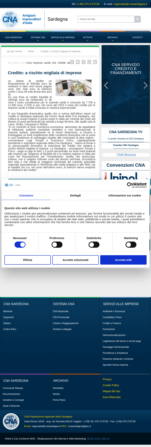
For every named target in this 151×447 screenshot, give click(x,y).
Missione (7, 311)
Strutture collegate (62, 329)
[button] (105, 82)
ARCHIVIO (113, 37)
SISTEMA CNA (38, 37)
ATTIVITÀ (87, 37)
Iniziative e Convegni (13, 400)
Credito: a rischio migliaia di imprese (60, 51)
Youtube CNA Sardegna (126, 145)
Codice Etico (9, 329)
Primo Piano (59, 400)
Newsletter (58, 388)
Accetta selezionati (75, 259)
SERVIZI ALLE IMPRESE (63, 37)
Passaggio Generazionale (116, 347)
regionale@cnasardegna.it (130, 4)
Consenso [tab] (26, 195)
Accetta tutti (123, 259)
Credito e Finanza (112, 323)
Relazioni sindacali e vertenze (118, 359)
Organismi (8, 317)
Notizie (56, 394)
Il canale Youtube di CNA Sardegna (126, 138)
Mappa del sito (111, 391)
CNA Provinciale (61, 317)
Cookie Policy (111, 385)
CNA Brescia (126, 155)
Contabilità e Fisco (112, 317)
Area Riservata (112, 397)
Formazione (109, 329)
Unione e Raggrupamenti (65, 323)
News (31, 51)
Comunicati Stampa (13, 388)
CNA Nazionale (60, 311)
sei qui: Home (14, 51)
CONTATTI (137, 37)
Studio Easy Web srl (98, 438)
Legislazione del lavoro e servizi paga (122, 341)
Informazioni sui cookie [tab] (125, 195)
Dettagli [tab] (75, 195)
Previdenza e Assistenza (115, 353)
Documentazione (11, 394)
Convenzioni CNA (126, 165)
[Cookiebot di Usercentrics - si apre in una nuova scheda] (130, 185)
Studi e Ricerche (11, 406)
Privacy (107, 379)
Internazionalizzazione (114, 335)
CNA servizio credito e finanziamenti (125, 68)
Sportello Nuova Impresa (115, 365)
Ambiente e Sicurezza (114, 311)
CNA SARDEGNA (13, 37)
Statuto (7, 323)
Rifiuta (27, 259)
